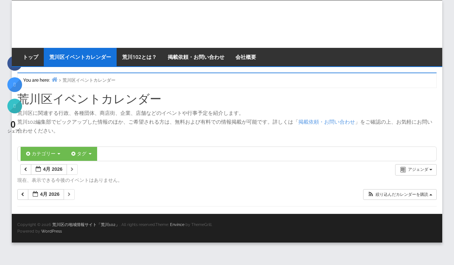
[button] (399, 194)
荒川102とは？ (139, 56)
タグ (81, 153)
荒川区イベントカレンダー (80, 56)
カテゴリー (43, 153)
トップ (30, 56)
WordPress (51, 231)
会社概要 (245, 56)
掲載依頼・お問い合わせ (196, 56)
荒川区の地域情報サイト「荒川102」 (86, 224)
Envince (177, 224)
